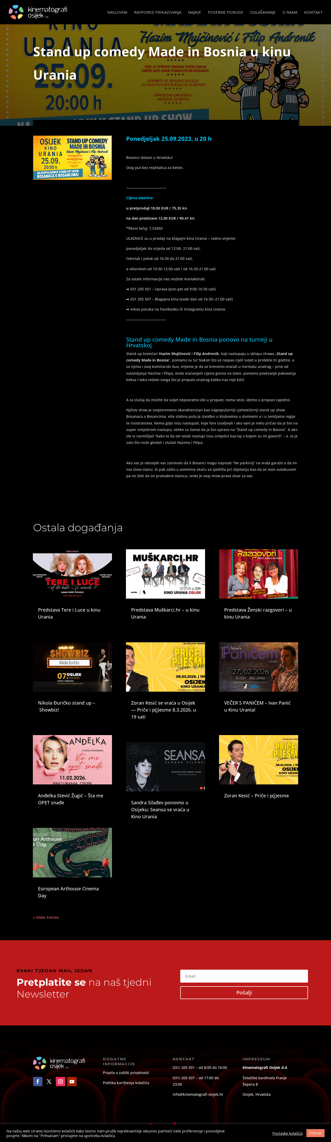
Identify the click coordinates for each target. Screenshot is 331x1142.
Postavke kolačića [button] (287, 1133)
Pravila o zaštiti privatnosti (126, 1072)
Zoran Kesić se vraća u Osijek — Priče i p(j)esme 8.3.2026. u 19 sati (163, 710)
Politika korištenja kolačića (126, 1082)
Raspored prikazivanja (157, 12)
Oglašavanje (263, 12)
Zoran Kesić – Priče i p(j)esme (256, 795)
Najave (194, 12)
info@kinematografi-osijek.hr (198, 1094)
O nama (289, 12)
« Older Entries (46, 917)
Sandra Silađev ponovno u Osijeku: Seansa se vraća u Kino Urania (160, 809)
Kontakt (313, 12)
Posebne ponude (225, 12)
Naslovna (117, 12)
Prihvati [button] (315, 1133)
